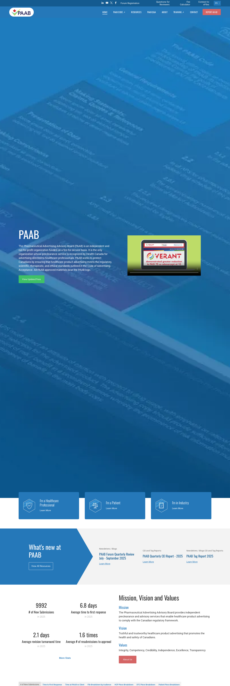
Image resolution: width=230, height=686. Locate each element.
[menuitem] (104, 12)
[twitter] (111, 3)
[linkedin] (102, 3)
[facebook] (116, 3)
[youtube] (107, 3)
